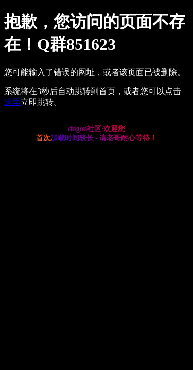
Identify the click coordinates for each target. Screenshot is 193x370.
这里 (12, 102)
